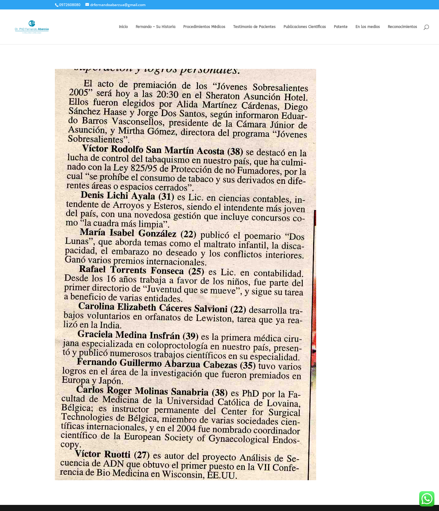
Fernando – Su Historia (155, 27)
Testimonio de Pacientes (254, 27)
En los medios (367, 27)
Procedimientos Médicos (204, 27)
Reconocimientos (402, 27)
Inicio (123, 27)
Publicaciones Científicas (305, 27)
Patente (341, 27)
